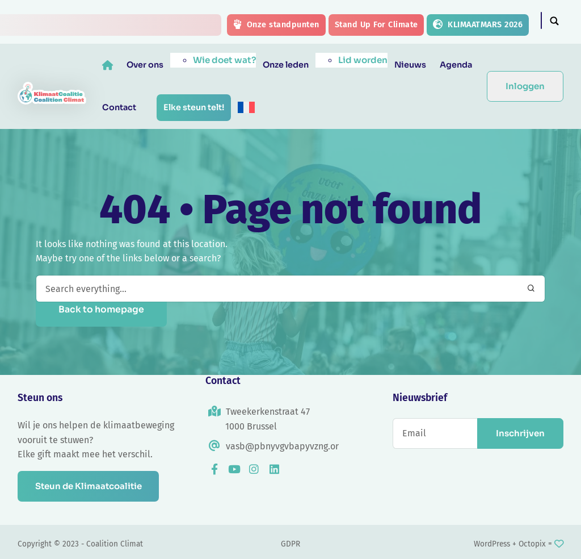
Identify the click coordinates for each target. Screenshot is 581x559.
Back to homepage (101, 309)
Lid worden (363, 60)
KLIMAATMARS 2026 (478, 24)
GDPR (290, 544)
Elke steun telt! (193, 107)
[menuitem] (246, 107)
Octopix (532, 544)
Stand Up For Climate (376, 25)
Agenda (456, 65)
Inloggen (525, 86)
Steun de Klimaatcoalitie (89, 486)
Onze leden (286, 65)
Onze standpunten (276, 24)
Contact (119, 107)
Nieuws (410, 65)
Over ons (145, 65)
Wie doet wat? (224, 60)
